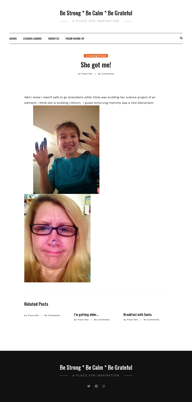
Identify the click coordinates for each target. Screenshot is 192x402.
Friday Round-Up (75, 38)
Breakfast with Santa (138, 314)
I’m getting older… (86, 314)
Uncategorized (96, 56)
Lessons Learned (32, 38)
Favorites (53, 38)
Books (13, 38)
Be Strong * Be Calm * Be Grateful (96, 13)
